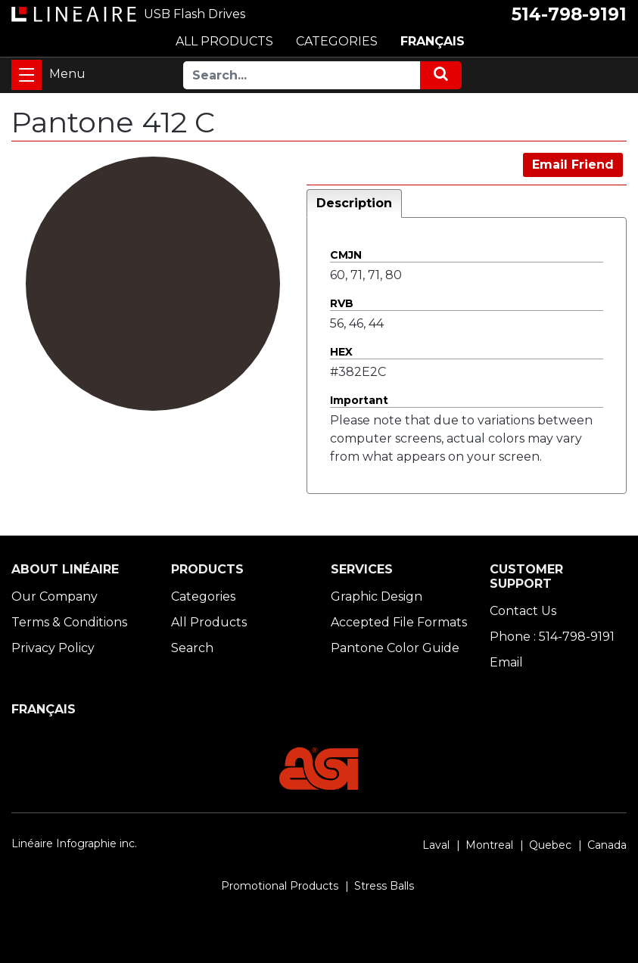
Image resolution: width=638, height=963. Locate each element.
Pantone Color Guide (395, 648)
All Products (209, 622)
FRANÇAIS (432, 41)
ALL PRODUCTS (224, 41)
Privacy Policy (53, 648)
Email (506, 662)
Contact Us (523, 611)
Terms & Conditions (69, 622)
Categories (203, 596)
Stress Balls (384, 886)
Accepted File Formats (399, 622)
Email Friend (573, 164)
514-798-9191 (569, 14)
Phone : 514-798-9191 (552, 636)
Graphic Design (376, 596)
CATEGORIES (337, 41)
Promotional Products (279, 886)
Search (192, 648)
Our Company (54, 596)
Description (354, 203)
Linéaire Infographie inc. (74, 843)
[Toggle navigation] (26, 75)
